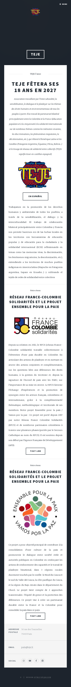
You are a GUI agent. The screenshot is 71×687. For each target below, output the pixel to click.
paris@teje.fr (27, 647)
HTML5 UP (38, 677)
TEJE (35, 55)
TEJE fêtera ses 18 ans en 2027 (35, 87)
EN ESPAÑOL (35, 196)
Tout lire (35, 451)
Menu (64, 4)
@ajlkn (47, 677)
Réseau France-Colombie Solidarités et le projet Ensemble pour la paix (35, 302)
